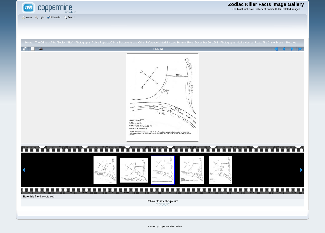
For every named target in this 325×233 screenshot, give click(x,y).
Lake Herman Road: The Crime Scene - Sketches (267, 42)
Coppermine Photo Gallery (170, 226)
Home (28, 42)
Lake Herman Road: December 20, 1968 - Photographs (203, 42)
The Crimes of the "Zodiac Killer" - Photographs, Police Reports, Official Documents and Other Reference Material (101, 42)
